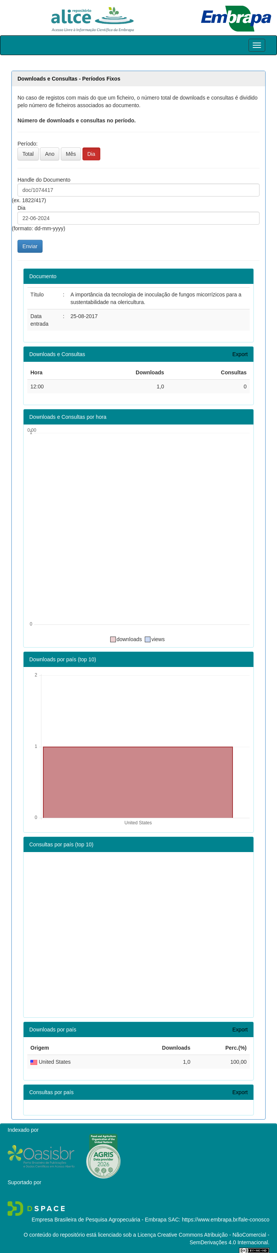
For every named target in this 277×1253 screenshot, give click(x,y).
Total (28, 154)
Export (240, 354)
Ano (49, 154)
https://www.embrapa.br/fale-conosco (225, 1220)
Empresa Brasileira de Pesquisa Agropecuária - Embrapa (99, 1220)
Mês (71, 154)
